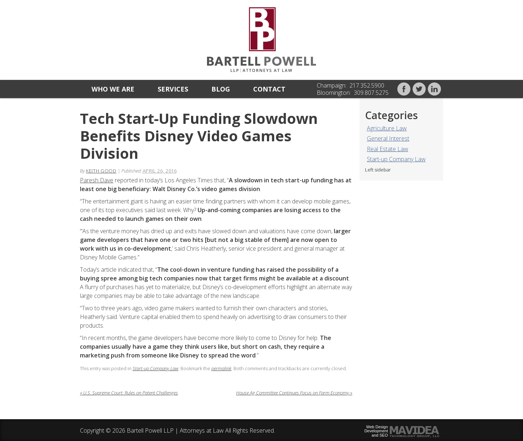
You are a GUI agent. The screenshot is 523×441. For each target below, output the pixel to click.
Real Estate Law (387, 149)
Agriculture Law (387, 128)
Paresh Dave (96, 180)
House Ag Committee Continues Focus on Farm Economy (294, 392)
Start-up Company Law (396, 159)
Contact (269, 89)
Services (173, 89)
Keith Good (101, 170)
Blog (220, 89)
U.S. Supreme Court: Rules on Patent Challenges (129, 392)
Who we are (113, 89)
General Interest (388, 138)
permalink (221, 368)
